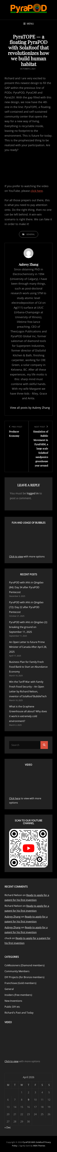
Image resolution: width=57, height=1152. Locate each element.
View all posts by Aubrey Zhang (28, 407)
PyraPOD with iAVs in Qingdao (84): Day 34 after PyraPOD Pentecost (26, 587)
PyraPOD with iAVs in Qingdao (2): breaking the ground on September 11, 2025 (28, 627)
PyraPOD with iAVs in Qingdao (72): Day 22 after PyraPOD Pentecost (26, 607)
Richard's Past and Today (19, 1012)
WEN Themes (39, 1145)
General (30, 234)
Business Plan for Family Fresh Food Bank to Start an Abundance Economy (28, 666)
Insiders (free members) (18, 995)
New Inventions (13, 1000)
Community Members (17, 971)
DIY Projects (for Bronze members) (24, 977)
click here (37, 191)
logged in (33, 493)
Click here (14, 798)
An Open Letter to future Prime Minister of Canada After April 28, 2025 (28, 646)
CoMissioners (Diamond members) (25, 965)
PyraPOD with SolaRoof (33, 1142)
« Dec (8, 1127)
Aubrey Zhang (13, 916)
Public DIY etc (12, 1006)
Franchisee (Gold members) (20, 983)
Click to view (16, 556)
